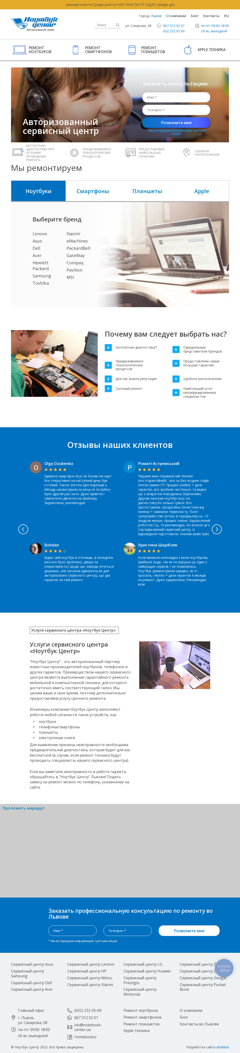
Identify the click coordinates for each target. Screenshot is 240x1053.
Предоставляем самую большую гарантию (196, 363)
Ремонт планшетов (153, 49)
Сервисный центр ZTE (200, 971)
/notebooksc (85, 1036)
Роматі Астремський (158, 463)
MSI (70, 277)
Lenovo (40, 233)
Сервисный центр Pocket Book (203, 987)
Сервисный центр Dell (31, 982)
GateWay (76, 255)
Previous (23, 529)
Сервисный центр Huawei (147, 971)
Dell (36, 248)
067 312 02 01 (174, 25)
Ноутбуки (39, 191)
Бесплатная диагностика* (131, 348)
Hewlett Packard (41, 265)
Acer (37, 255)
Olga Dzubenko (58, 463)
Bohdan (51, 545)
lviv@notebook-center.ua (88, 1027)
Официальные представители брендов (197, 349)
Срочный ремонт (123, 389)
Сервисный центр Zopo (201, 964)
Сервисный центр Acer (32, 989)
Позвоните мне (176, 122)
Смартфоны (93, 191)
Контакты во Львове (199, 1024)
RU (226, 15)
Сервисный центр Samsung (27, 973)
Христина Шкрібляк (157, 545)
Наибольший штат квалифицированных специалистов (194, 392)
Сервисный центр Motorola (140, 992)
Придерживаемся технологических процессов (124, 365)
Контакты (211, 15)
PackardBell (78, 248)
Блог (195, 15)
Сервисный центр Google (203, 977)
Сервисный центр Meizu (89, 977)
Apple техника (211, 49)
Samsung (42, 276)
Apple (201, 191)
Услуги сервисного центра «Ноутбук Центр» (73, 630)
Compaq (75, 262)
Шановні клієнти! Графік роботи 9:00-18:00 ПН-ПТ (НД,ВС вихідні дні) (120, 4)
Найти (117, 25)
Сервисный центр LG (143, 964)
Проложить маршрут (23, 808)
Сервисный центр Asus (32, 964)
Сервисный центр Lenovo (90, 964)
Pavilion (74, 270)
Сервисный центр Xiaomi (90, 984)
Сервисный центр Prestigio (140, 980)
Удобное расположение (197, 379)
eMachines (77, 241)
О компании (176, 15)
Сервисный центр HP (86, 971)
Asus (37, 241)
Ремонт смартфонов (98, 49)
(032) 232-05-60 (87, 1010)
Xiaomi (73, 233)
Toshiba (41, 283)
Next (217, 529)
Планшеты (147, 191)
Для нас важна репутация (131, 379)
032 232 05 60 (174, 31)
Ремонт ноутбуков (40, 49)
